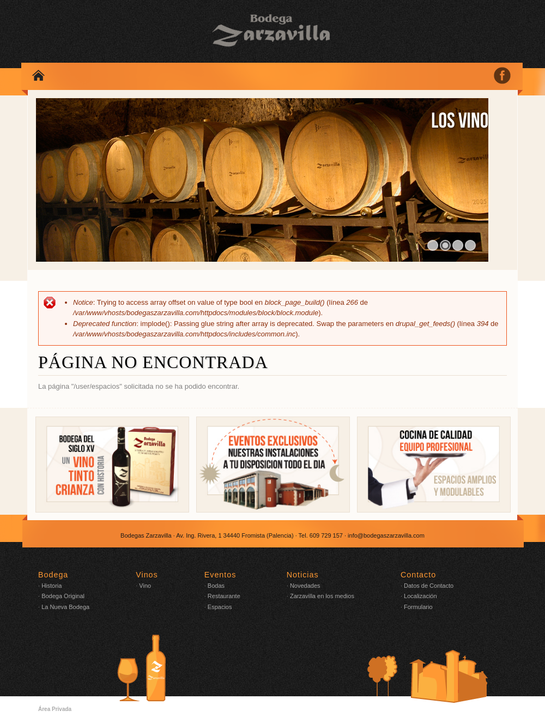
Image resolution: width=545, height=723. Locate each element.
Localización (420, 596)
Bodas (216, 585)
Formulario (418, 607)
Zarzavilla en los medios (322, 596)
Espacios (220, 607)
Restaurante (224, 596)
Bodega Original (62, 596)
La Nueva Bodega (65, 607)
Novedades (305, 585)
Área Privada (54, 709)
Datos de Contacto (428, 585)
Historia (51, 585)
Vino (145, 585)
